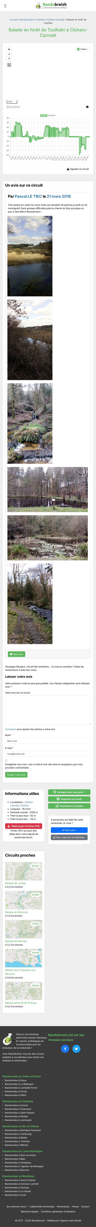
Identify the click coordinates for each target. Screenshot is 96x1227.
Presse (75, 1206)
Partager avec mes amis (68, 791)
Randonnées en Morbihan (18, 1176)
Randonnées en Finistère (17, 1101)
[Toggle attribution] (87, 107)
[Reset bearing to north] (9, 58)
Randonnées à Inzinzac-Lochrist (22, 1183)
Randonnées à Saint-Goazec (20, 1112)
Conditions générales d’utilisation (58, 1211)
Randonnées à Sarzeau (17, 1187)
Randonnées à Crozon (16, 1105)
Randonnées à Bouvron (17, 1170)
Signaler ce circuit (78, 169)
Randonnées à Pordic (16, 1091)
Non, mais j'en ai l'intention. (69, 837)
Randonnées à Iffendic (16, 1145)
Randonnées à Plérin (15, 1095)
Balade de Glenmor (16, 912)
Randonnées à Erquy (16, 1080)
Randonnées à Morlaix (16, 1116)
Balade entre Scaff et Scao (21, 1002)
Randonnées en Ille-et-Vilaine (20, 1126)
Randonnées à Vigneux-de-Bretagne (24, 1166)
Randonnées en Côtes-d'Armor (21, 1076)
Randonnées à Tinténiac (17, 1141)
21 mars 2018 (59, 196)
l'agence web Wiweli (70, 1220)
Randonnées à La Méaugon (19, 1084)
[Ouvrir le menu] (5, 5)
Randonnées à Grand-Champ (20, 1180)
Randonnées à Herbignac (18, 1162)
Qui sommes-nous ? (17, 1206)
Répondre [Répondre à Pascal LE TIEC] (16, 654)
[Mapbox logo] (13, 107)
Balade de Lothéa (15, 883)
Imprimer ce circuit (69, 798)
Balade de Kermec (16, 941)
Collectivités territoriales (42, 1206)
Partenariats (63, 1206)
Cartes (81, 49)
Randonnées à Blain (15, 1158)
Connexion (10, 729)
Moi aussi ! (69, 830)
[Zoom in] (9, 49)
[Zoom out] (9, 54)
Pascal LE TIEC (28, 196)
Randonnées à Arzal (15, 1195)
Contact (85, 1206)
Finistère (40, 19)
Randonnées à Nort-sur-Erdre (20, 1155)
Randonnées (26, 19)
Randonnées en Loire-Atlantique (22, 1151)
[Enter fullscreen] (9, 65)
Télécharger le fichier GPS (24, 826)
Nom (8, 735)
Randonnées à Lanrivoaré (18, 1120)
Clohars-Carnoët (55, 19)
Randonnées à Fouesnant (18, 1109)
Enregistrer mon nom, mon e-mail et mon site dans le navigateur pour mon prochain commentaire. (44, 766)
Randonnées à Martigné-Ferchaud (23, 1130)
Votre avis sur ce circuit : (18, 692)
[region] (48, 77)
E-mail (9, 748)
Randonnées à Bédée (16, 1137)
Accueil (14, 19)
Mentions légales (30, 1211)
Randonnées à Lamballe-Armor (21, 1087)
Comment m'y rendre (69, 805)
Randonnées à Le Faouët (18, 1191)
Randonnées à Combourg (18, 1134)
